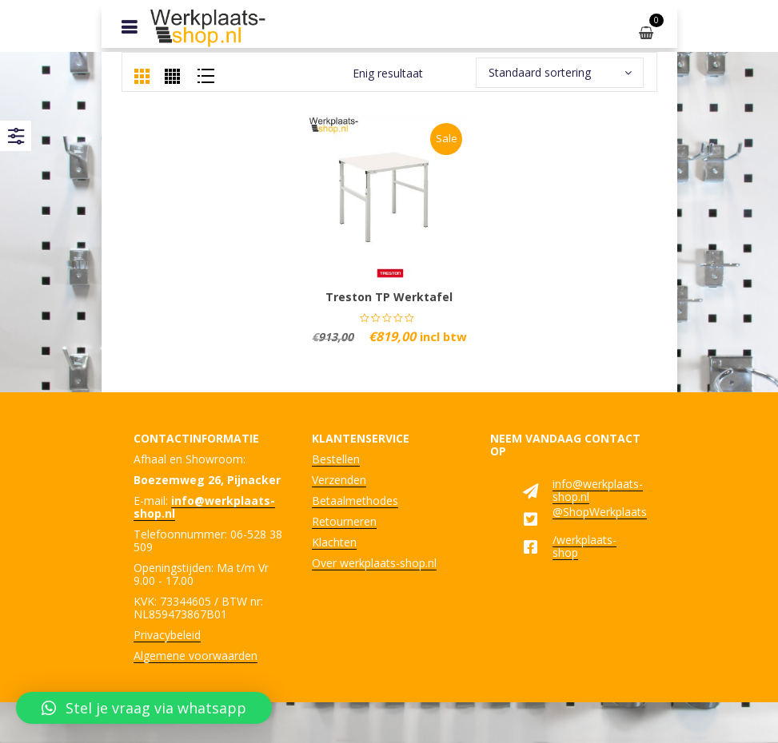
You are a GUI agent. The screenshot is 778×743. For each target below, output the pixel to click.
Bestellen (336, 459)
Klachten (334, 542)
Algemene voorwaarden (195, 655)
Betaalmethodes (355, 500)
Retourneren (344, 521)
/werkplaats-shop (584, 546)
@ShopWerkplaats (600, 511)
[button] (144, 708)
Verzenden (339, 479)
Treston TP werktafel (389, 296)
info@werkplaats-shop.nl (598, 490)
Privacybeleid (167, 634)
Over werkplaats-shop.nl (374, 562)
